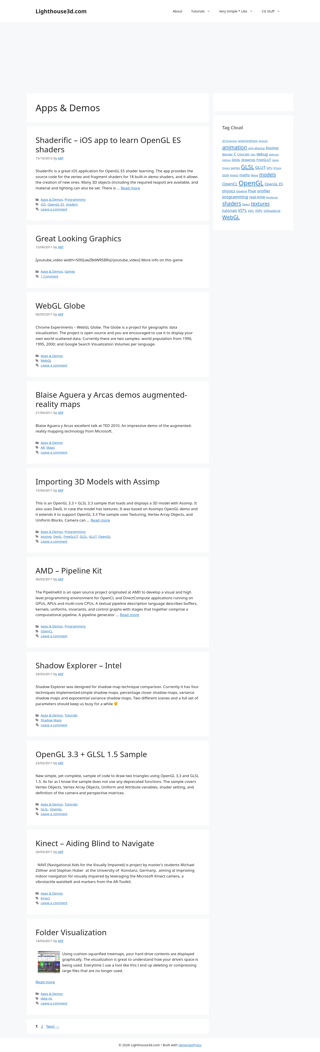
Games (70, 271)
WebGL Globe (60, 305)
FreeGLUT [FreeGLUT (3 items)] (263, 159)
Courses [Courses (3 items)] (243, 154)
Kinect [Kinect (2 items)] (234, 175)
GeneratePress (189, 1045)
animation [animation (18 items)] (234, 147)
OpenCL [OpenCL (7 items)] (230, 184)
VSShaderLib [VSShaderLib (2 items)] (272, 211)
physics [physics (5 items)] (228, 190)
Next (52, 1026)
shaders (72, 204)
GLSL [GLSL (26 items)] (247, 167)
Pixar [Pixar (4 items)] (252, 191)
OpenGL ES (56, 204)
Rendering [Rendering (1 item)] (272, 197)
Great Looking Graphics (78, 238)
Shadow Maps (51, 720)
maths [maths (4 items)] (244, 175)
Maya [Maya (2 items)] (254, 175)
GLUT (93, 536)
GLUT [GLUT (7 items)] (260, 167)
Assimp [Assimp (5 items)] (272, 147)
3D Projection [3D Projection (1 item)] (229, 141)
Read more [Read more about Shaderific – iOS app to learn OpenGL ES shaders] (130, 188)
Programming (75, 199)
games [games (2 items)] (235, 168)
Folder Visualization (71, 932)
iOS (43, 204)
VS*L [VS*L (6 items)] (242, 210)
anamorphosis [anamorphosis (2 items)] (248, 141)
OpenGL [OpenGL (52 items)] (251, 183)
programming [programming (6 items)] (235, 196)
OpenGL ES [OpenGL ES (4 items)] (273, 184)
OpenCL (47, 631)
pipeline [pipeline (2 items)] (241, 191)
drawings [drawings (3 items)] (248, 159)
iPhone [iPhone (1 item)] (277, 168)
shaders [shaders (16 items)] (231, 203)
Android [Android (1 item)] (263, 141)
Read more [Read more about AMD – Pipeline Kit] (129, 614)
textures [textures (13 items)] (260, 203)
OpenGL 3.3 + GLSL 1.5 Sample (91, 754)
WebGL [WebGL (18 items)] (231, 217)
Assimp (46, 536)
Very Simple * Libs (238, 11)
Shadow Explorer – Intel (79, 665)
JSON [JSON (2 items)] (225, 175)
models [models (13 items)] (267, 174)
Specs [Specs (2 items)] (246, 204)
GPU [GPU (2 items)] (269, 168)
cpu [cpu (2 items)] (252, 154)
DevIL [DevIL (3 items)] (236, 159)
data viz (46, 998)
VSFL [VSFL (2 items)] (251, 211)
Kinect (45, 898)
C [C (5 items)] (235, 154)
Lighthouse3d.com (61, 11)
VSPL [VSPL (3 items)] (258, 210)
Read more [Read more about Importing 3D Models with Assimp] (100, 520)
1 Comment (49, 276)
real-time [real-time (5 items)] (257, 196)
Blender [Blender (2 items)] (227, 154)
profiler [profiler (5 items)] (263, 190)
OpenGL (104, 536)
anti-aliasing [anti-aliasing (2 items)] (256, 148)
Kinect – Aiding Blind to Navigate (95, 843)
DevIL (57, 536)
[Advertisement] (160, 55)
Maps (50, 447)
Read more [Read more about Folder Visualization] (45, 982)
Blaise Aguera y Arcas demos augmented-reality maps (111, 399)
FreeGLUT (71, 536)
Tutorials (203, 11)
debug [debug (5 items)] (262, 154)
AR (43, 447)
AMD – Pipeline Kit (69, 570)
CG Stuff (273, 11)
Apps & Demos (52, 199)
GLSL (83, 536)
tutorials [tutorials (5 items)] (229, 210)
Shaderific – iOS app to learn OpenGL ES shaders (108, 145)
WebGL (46, 360)
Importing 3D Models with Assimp (98, 481)
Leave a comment (54, 209)
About (177, 11)
